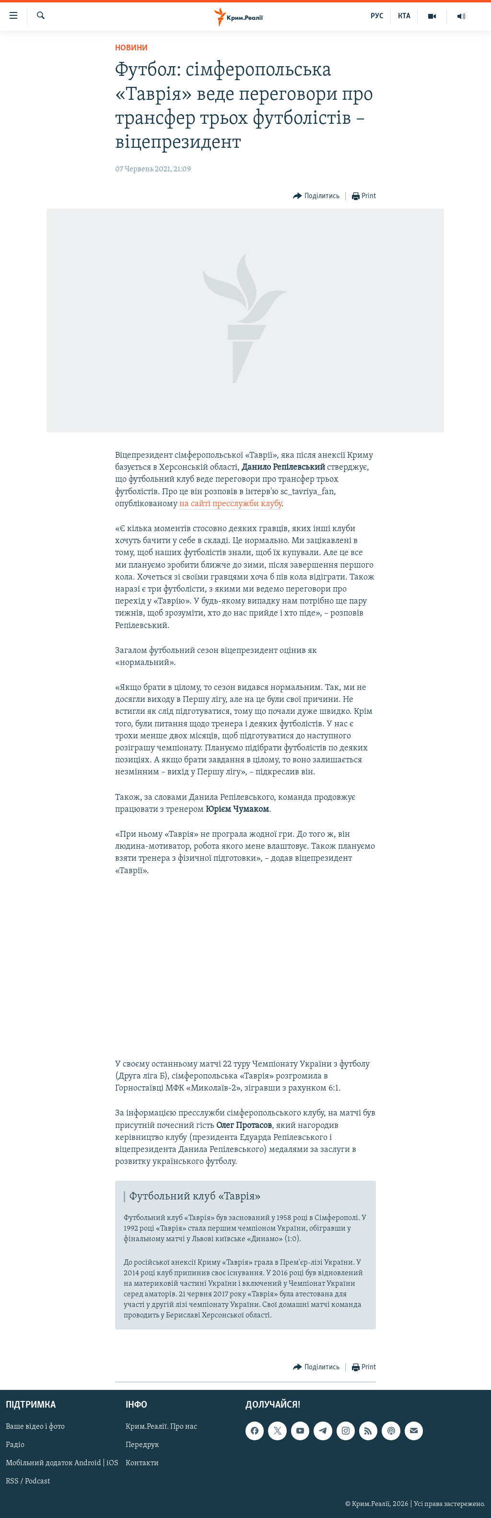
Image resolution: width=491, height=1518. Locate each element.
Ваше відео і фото (35, 1427)
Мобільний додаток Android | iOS (62, 1464)
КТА (404, 16)
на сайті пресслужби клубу (230, 504)
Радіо (15, 1445)
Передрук (142, 1445)
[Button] (316, 196)
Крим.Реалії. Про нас (161, 1427)
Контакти (142, 1464)
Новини (131, 48)
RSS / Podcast (28, 1482)
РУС (377, 16)
